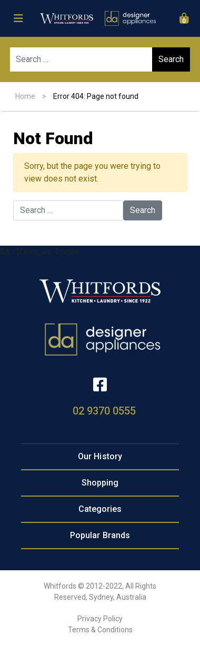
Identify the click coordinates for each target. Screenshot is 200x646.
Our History (100, 456)
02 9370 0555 (104, 411)
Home (25, 96)
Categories (100, 509)
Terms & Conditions (100, 629)
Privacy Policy (100, 618)
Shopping (100, 483)
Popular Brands (100, 535)
